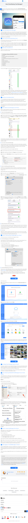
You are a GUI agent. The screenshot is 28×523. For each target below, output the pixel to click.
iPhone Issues (16, 490)
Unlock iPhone (5, 490)
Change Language (14, 513)
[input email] (12, 511)
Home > (8, 494)
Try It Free (14, 278)
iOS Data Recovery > (11, 494)
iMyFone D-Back (4, 270)
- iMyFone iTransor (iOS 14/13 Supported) (17, 92)
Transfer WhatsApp (11, 490)
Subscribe (26, 511)
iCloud (1, 99)
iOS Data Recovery (5, 6)
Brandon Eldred (10, 472)
